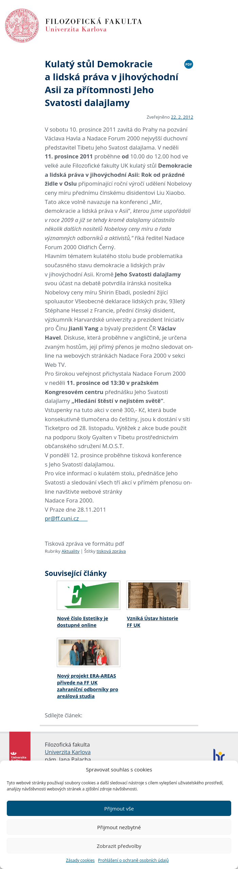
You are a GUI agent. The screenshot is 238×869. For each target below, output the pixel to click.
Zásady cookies (80, 860)
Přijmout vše (119, 808)
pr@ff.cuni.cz (66, 518)
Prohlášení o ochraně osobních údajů (133, 860)
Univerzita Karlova (68, 752)
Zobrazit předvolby (119, 845)
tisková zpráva (111, 551)
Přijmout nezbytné (119, 827)
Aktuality (71, 551)
